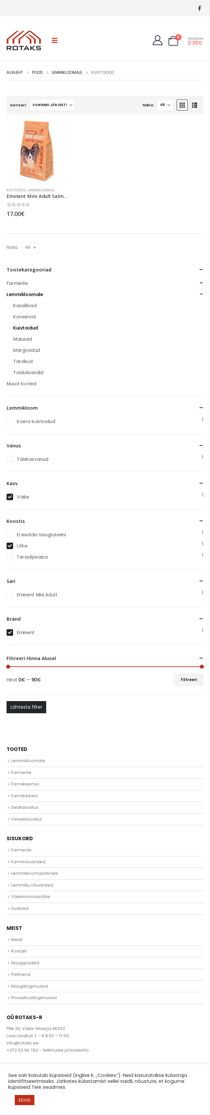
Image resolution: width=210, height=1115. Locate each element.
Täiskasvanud (32, 459)
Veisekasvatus (26, 819)
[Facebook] (199, 8)
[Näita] (165, 105)
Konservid (24, 316)
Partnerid (20, 974)
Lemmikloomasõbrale (34, 873)
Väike (23, 497)
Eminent (25, 632)
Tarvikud (23, 361)
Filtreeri (189, 679)
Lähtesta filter (26, 707)
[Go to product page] (37, 151)
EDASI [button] (24, 1100)
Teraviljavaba (32, 557)
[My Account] (157, 40)
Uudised (20, 908)
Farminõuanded (28, 862)
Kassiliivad (24, 305)
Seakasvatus (24, 807)
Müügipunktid (25, 963)
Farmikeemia (25, 784)
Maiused (22, 339)
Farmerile (17, 283)
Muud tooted (21, 383)
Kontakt (19, 951)
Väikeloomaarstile (30, 896)
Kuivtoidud (16, 190)
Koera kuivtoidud (36, 421)
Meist (16, 939)
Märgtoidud (26, 350)
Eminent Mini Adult (37, 594)
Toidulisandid (28, 372)
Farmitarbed (24, 796)
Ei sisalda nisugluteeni (41, 534)
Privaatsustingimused (34, 997)
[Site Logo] (24, 40)
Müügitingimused (29, 986)
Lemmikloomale (41, 190)
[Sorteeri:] (52, 105)
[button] (55, 40)
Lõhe (22, 546)
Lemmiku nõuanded (32, 885)
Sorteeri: (18, 105)
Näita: (148, 105)
